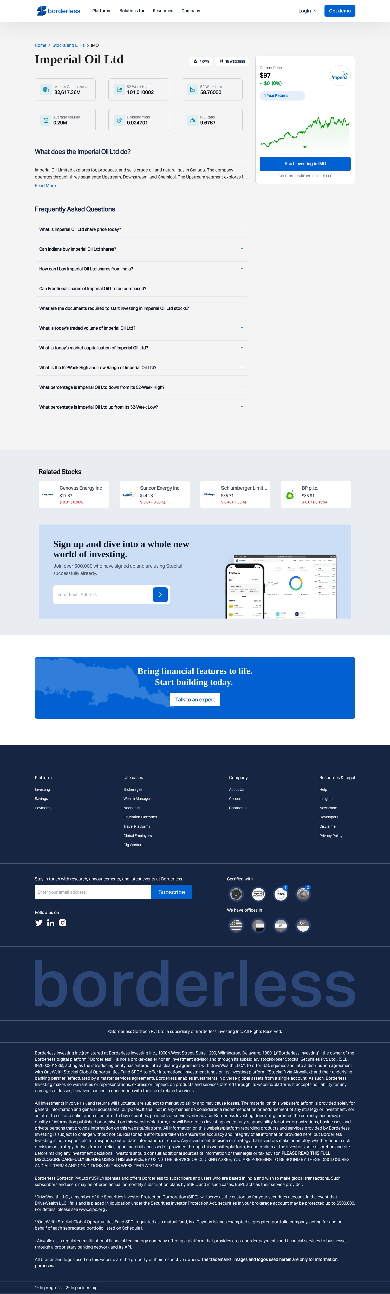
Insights (326, 798)
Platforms (101, 11)
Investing (42, 789)
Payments (43, 808)
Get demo (340, 11)
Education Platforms (140, 817)
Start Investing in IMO (305, 164)
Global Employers (138, 835)
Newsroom (328, 808)
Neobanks (132, 808)
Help (323, 789)
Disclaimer (328, 826)
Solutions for (132, 11)
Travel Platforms (137, 826)
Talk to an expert (195, 699)
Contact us (238, 808)
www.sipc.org (92, 1209)
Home (40, 45)
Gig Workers (133, 844)
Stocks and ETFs (69, 45)
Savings (41, 798)
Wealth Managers (138, 798)
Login (307, 11)
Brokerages (133, 789)
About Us (236, 789)
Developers (329, 817)
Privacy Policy (331, 835)
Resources (163, 11)
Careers (235, 798)
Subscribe (171, 892)
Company (190, 11)
